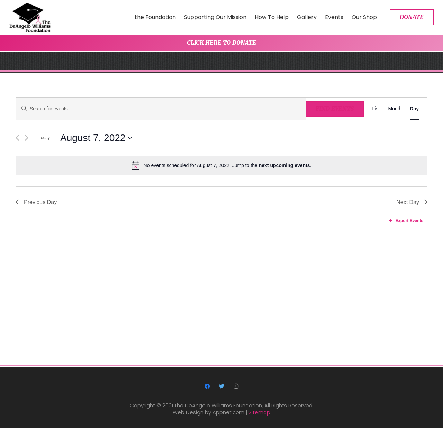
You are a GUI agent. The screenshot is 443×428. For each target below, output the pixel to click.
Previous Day (36, 202)
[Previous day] (17, 137)
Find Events (335, 108)
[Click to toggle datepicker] (96, 138)
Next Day (411, 202)
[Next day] (26, 137)
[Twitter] (221, 386)
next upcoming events (284, 165)
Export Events (406, 220)
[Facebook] (207, 386)
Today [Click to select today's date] (44, 137)
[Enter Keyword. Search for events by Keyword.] (161, 109)
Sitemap (259, 412)
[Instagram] (236, 386)
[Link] (30, 17)
